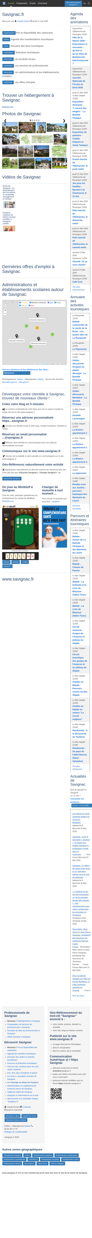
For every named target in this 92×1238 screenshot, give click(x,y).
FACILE (6, 562)
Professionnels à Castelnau (43, 1155)
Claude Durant (23, 21)
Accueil (11, 3)
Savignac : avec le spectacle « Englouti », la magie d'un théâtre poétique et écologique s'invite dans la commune (81, 846)
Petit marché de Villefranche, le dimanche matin (80, 217)
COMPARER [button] (8, 66)
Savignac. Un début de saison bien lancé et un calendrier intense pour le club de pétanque (81, 871)
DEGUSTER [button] (8, 59)
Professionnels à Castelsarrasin (14, 1159)
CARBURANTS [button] (9, 33)
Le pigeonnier (79, 473)
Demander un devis (12, 1116)
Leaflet (36, 364)
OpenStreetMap (45, 364)
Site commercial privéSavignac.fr (73, 4)
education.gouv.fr (9, 382)
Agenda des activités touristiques (21, 1054)
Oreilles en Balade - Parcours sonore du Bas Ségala (79, 688)
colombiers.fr (33, 1159)
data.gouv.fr (24, 382)
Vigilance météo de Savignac (19, 1092)
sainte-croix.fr (42, 1163)
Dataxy (20, 379)
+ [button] (5, 310)
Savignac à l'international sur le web (22, 1095)
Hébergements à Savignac (28, 1021)
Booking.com (7, 107)
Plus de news (78, 996)
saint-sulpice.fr (29, 1163)
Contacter (26, 1107)
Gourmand (42, 3)
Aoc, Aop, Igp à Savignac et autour (22, 1073)
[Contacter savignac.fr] (89, 3)
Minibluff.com (8, 501)
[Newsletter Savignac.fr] (84, 3)
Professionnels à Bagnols (12, 1155)
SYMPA (24, 562)
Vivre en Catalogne (57, 1163)
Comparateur (22, 3)
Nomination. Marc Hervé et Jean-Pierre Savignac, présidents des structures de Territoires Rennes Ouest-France (81, 938)
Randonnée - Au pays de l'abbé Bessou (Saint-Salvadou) (79, 754)
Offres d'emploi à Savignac (18, 1037)
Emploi (33, 3)
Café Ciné (77, 282)
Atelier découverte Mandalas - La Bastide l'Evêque (79, 397)
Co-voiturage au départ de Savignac (22, 1082)
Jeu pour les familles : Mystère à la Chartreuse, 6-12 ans (79, 189)
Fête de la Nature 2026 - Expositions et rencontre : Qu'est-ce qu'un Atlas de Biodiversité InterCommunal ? (80, 50)
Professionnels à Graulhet (50, 1159)
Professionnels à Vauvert (12, 1163)
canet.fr (27, 1155)
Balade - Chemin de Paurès (77, 567)
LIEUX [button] (6, 46)
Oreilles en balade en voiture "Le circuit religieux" (78, 712)
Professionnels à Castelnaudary (66, 1155)
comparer (55, 501)
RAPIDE (15, 562)
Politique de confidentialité (15, 1132)
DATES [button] (6, 39)
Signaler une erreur (29, 1116)
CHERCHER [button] (8, 82)
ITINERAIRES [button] (8, 52)
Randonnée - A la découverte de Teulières (80, 733)
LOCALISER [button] (8, 72)
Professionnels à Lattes (70, 1159)
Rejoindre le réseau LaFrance (16, 1120)
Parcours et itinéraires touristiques (22, 1063)
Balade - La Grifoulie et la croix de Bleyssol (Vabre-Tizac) (79, 588)
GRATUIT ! (7, 566)
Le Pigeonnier (79, 349)
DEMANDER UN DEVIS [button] (12, 478)
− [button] (5, 313)
